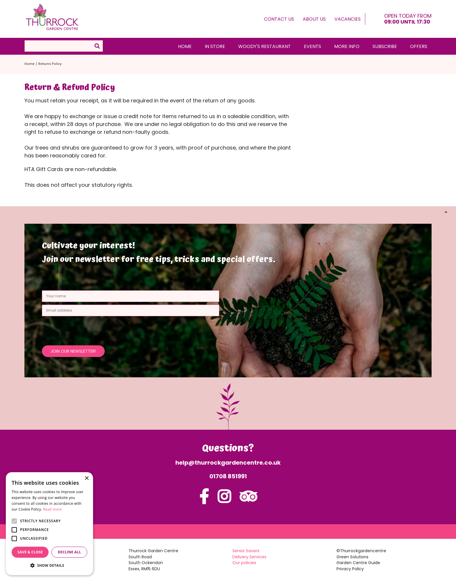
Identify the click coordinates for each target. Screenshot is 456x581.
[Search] (63, 46)
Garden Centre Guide (358, 563)
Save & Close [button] (30, 552)
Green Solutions (352, 557)
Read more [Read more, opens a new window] (52, 509)
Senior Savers (245, 551)
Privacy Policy (350, 569)
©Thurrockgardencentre (361, 551)
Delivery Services (249, 557)
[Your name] (130, 296)
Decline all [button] (69, 552)
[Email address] (130, 310)
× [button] (86, 478)
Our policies (244, 563)
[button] (49, 565)
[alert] (49, 523)
